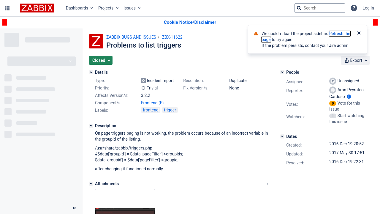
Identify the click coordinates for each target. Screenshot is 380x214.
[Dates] (282, 136)
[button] (7, 8)
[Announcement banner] (190, 22)
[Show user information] (348, 96)
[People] (282, 72)
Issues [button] (130, 8)
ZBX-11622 (172, 37)
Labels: (101, 110)
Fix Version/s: (195, 88)
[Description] (91, 126)
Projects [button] (105, 8)
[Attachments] (91, 184)
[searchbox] (319, 8)
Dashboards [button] (77, 8)
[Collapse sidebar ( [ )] (74, 208)
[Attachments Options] (267, 184)
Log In (368, 8)
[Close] (359, 34)
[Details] (91, 72)
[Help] (354, 8)
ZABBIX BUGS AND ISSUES (131, 37)
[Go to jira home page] (37, 8)
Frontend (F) (152, 102)
